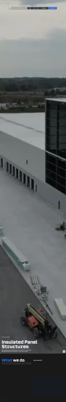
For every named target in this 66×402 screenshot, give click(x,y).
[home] (12, 8)
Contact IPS (52, 8)
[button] (33, 3)
